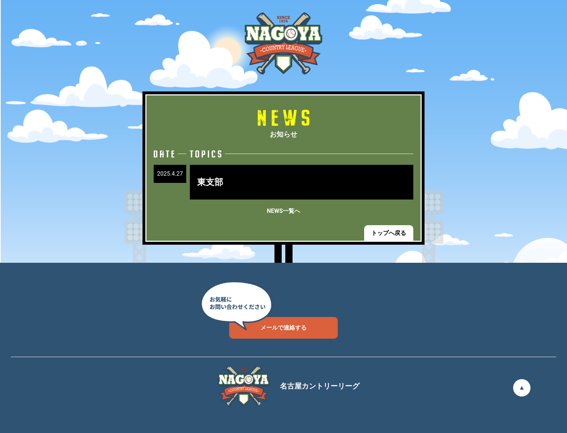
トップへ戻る (388, 233)
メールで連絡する (268, 324)
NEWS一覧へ (283, 210)
